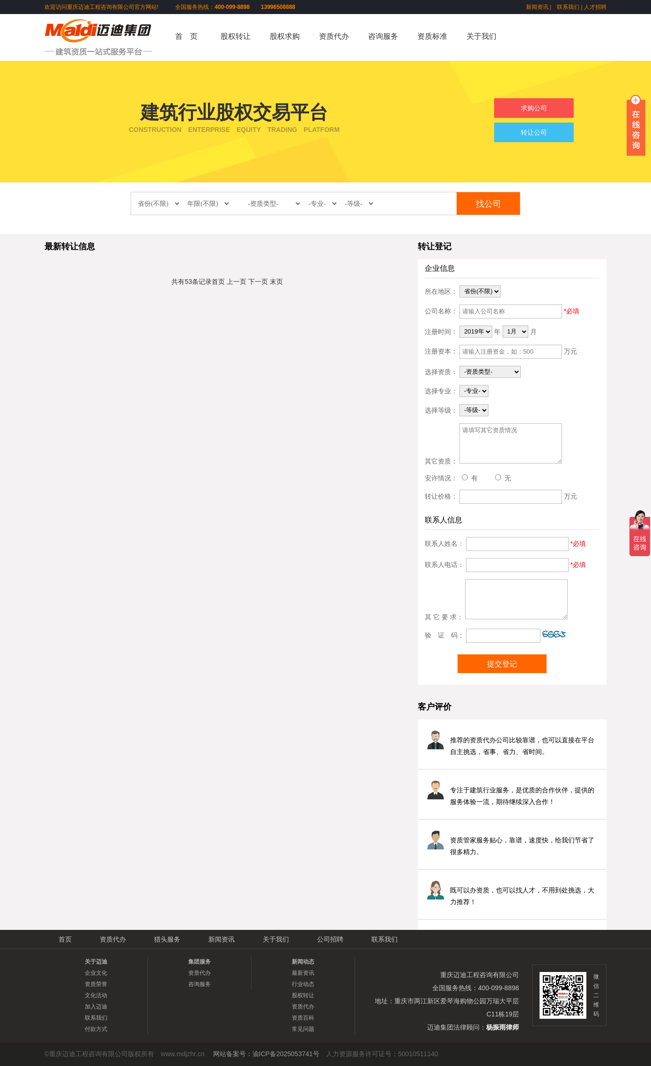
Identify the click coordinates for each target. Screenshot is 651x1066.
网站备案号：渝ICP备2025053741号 (266, 1054)
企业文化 (96, 973)
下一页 (258, 281)
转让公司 (534, 132)
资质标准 (432, 36)
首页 (218, 281)
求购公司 (534, 108)
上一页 (236, 281)
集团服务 (199, 961)
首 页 (186, 36)
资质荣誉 (96, 984)
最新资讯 (303, 973)
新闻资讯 (537, 7)
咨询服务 (383, 36)
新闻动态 (303, 961)
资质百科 (303, 1018)
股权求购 (285, 36)
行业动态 (303, 984)
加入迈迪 (96, 1006)
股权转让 (236, 36)
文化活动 (96, 995)
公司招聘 (330, 939)
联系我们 (568, 7)
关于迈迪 (96, 961)
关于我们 (481, 36)
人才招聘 (595, 7)
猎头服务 (167, 939)
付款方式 (96, 1029)
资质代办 (334, 36)
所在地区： (441, 291)
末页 (276, 281)
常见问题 (303, 1029)
